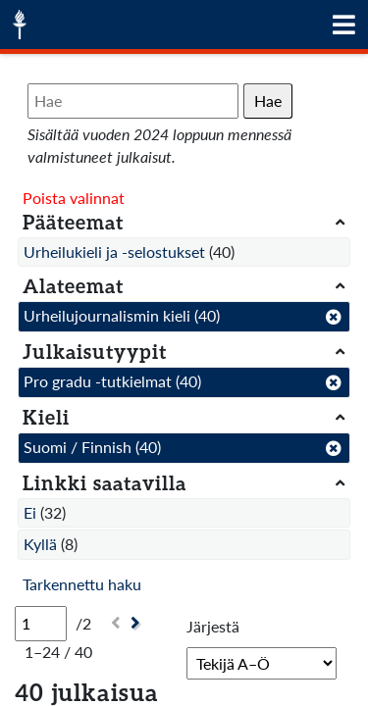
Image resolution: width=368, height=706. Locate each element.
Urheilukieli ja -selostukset (114, 251)
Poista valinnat (74, 197)
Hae (268, 100)
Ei (30, 512)
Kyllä (40, 543)
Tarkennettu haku (82, 584)
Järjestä (212, 626)
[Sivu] (41, 623)
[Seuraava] (138, 623)
